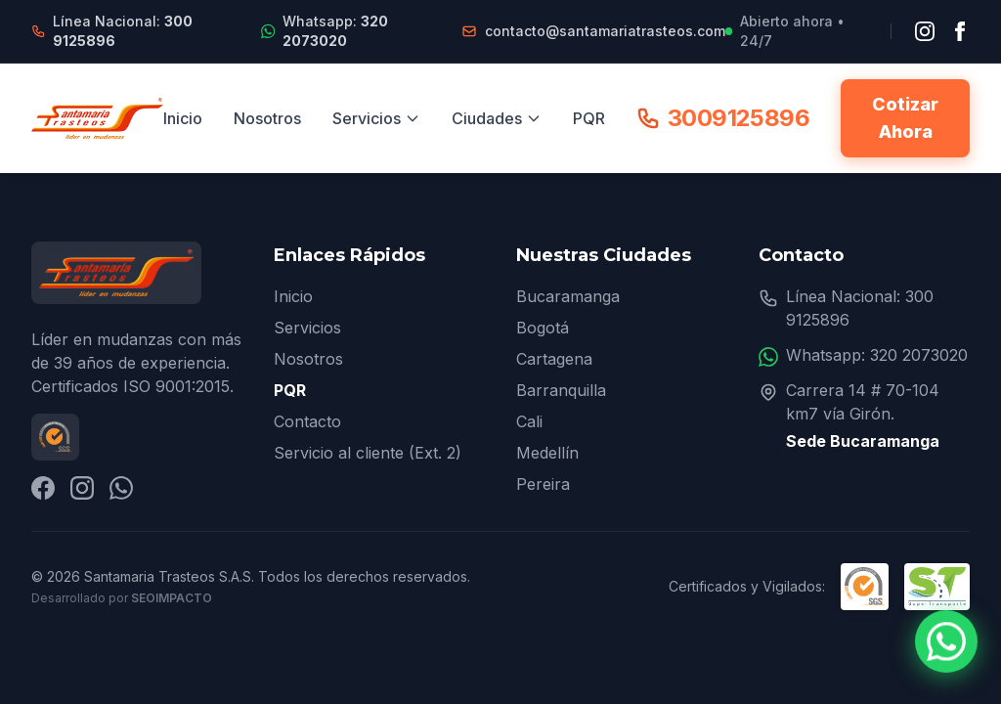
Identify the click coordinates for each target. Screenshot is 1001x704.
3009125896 (722, 118)
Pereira (543, 484)
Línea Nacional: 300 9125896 (860, 308)
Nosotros (267, 118)
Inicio (182, 118)
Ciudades (497, 118)
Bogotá (542, 327)
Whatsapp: (335, 31)
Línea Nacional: (123, 31)
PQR (589, 118)
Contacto (307, 421)
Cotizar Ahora (905, 118)
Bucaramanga (568, 296)
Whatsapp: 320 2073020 (877, 355)
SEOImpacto (171, 598)
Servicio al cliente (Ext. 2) (367, 452)
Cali (529, 421)
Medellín (547, 452)
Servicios (376, 118)
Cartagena (554, 359)
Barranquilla (561, 390)
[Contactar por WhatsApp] (946, 641)
